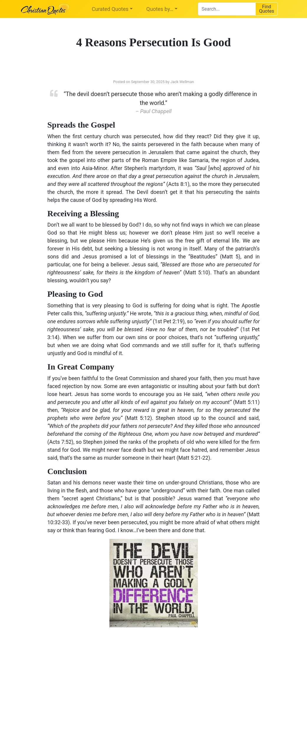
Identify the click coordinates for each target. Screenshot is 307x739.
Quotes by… (159, 9)
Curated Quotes (110, 9)
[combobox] (226, 9)
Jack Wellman (182, 82)
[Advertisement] (93, 679)
